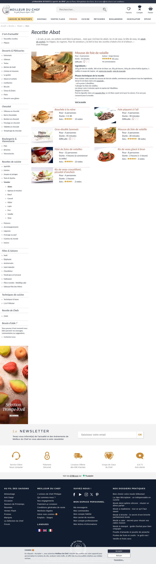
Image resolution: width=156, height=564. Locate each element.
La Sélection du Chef (13, 521)
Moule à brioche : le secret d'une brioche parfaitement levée (131, 516)
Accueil (3, 26)
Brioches (6, 150)
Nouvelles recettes (10, 39)
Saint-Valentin (8, 267)
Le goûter (7, 75)
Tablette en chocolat (11, 127)
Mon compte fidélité (82, 514)
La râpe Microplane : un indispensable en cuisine (132, 498)
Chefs (5, 316)
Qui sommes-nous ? (46, 497)
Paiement (41, 504)
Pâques (6, 43)
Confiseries (7, 83)
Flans (5, 94)
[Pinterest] (98, 494)
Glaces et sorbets (10, 79)
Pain (5, 146)
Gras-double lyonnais (67, 129)
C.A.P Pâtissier (9, 303)
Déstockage (9, 494)
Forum (7, 524)
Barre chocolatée (10, 115)
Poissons (6, 223)
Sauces (6, 243)
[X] (92, 494)
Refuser (119, 555)
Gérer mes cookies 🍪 (47, 514)
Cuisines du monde (10, 239)
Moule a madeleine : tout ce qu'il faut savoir (130, 510)
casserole (100, 81)
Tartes (5, 63)
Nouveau (8, 507)
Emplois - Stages (45, 517)
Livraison (53, 504)
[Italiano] (51, 530)
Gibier (9, 202)
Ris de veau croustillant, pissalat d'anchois (68, 170)
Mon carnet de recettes (84, 517)
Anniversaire (8, 263)
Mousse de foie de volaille (92, 53)
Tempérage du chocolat (12, 131)
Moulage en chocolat (11, 123)
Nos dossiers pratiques (129, 488)
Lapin (9, 206)
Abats (9, 187)
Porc (9, 210)
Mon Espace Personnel (89, 502)
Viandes (19, 26)
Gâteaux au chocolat (11, 111)
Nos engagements (45, 501)
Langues (43, 524)
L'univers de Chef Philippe (49, 494)
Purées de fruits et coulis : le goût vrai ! (131, 535)
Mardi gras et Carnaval (12, 275)
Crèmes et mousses (10, 71)
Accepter (119, 551)
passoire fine (100, 93)
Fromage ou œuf (9, 235)
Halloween (7, 279)
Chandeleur (8, 271)
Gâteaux (6, 59)
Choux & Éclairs (9, 91)
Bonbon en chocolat (11, 119)
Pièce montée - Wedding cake (14, 283)
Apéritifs (6, 166)
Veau (9, 218)
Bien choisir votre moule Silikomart (129, 494)
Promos (7, 514)
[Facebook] (75, 494)
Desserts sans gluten (11, 98)
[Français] (39, 530)
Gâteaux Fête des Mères (12, 287)
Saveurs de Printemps (14, 504)
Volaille (10, 214)
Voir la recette (80, 102)
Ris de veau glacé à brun (131, 149)
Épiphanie (7, 259)
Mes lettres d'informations (85, 524)
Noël (5, 255)
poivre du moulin (105, 71)
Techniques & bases (11, 299)
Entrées (6, 170)
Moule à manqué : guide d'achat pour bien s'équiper (132, 527)
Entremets (7, 55)
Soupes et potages (10, 174)
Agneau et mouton (14, 191)
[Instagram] (87, 494)
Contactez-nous (9, 337)
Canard (10, 198)
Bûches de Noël (9, 67)
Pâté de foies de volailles (68, 149)
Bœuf (9, 194)
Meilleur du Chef (49, 488)
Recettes (11, 26)
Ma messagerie (80, 507)
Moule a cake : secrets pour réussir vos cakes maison (131, 521)
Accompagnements (10, 227)
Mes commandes (81, 511)
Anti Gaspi (9, 497)
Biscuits (6, 87)
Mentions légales (45, 511)
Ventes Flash (10, 511)
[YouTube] (81, 494)
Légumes (7, 231)
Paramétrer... (119, 560)
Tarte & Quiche (9, 178)
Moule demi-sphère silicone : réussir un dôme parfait (131, 504)
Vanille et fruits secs (122, 539)
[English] (45, 530)
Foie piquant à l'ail (128, 109)
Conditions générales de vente (51, 507)
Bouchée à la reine (65, 109)
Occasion (8, 501)
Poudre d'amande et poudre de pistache (131, 532)
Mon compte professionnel (85, 521)
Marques (8, 517)
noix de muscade (119, 71)
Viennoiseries (8, 154)
